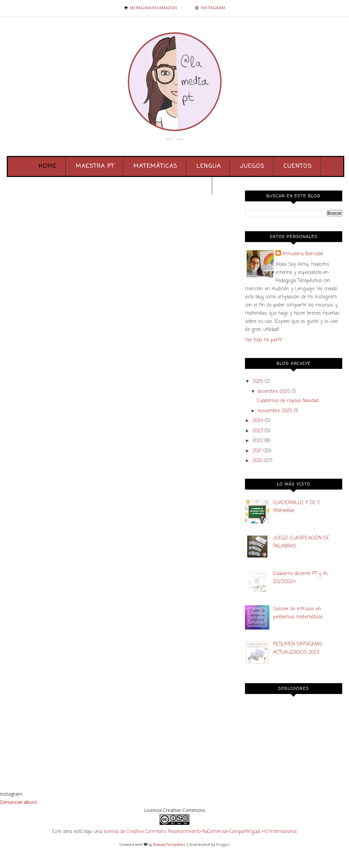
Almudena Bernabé (302, 254)
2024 (257, 420)
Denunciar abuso (18, 802)
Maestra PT (95, 166)
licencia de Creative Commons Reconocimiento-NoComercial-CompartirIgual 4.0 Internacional (200, 831)
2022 (257, 440)
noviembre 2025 (275, 411)
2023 (257, 431)
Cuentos (298, 166)
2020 (257, 460)
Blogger (223, 844)
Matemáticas (156, 166)
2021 (257, 451)
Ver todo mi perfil (263, 340)
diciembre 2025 (274, 391)
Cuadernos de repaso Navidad (288, 400)
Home (48, 166)
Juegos (252, 166)
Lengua (209, 166)
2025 (257, 381)
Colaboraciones (175, 185)
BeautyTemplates (169, 844)
